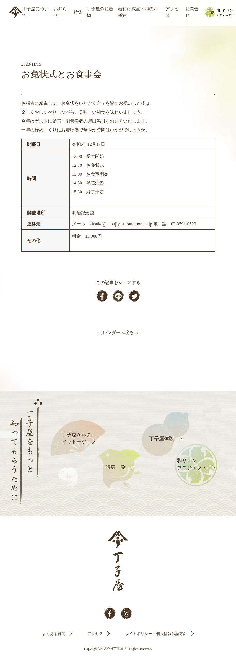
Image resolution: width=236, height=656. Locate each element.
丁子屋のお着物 (100, 12)
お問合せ (192, 12)
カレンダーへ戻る (116, 332)
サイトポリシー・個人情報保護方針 (156, 634)
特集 (78, 12)
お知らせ (60, 12)
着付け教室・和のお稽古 (138, 12)
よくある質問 (53, 634)
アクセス (172, 12)
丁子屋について (35, 12)
